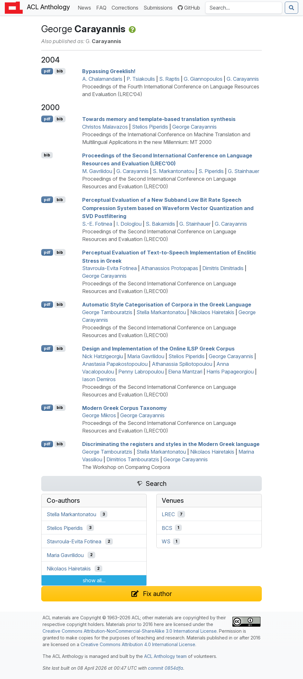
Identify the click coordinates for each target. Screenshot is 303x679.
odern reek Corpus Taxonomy (124, 407)
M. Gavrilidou (97, 171)
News (86, 7)
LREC (168, 514)
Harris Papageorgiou (230, 371)
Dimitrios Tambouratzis (132, 459)
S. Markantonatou (173, 171)
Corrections (126, 7)
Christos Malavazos (105, 127)
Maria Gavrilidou (145, 356)
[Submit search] (291, 8)
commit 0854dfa (165, 668)
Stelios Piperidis (150, 127)
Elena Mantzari (185, 371)
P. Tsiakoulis (141, 79)
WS (166, 541)
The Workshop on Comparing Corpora (126, 467)
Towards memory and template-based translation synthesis (159, 119)
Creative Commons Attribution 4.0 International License (138, 644)
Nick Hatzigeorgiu (102, 356)
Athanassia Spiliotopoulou (182, 364)
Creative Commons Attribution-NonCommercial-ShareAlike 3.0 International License (130, 631)
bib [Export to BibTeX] (60, 71)
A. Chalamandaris (102, 79)
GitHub (189, 7)
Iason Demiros (99, 379)
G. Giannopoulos (203, 79)
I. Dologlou (129, 224)
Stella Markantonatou (161, 312)
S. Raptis (169, 79)
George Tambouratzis (107, 312)
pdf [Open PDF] (47, 71)
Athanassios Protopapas (169, 268)
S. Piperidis (211, 171)
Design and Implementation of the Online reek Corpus (158, 348)
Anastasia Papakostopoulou (115, 364)
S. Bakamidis (160, 224)
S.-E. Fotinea (97, 224)
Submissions (159, 7)
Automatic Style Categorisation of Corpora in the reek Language (166, 304)
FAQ (102, 7)
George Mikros (99, 415)
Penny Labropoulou (141, 371)
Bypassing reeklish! (109, 71)
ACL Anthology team (165, 656)
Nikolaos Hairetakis (212, 312)
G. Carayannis (243, 79)
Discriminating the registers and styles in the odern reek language (171, 444)
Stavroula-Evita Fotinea (109, 268)
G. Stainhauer (243, 171)
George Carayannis (194, 127)
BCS (167, 527)
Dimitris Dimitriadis (223, 268)
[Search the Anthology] (243, 8)
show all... (94, 580)
